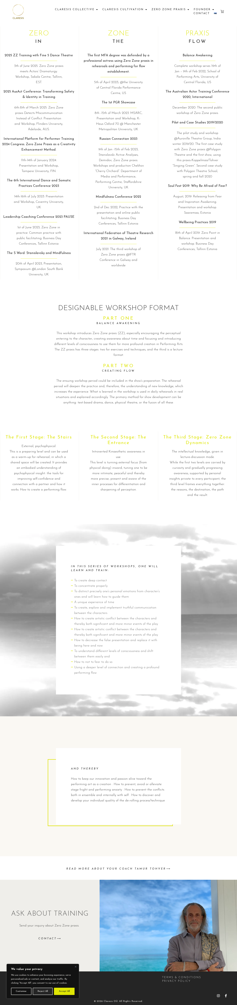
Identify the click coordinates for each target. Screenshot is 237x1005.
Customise (21, 991)
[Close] (76, 967)
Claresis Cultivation (124, 10)
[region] (43, 981)
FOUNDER (204, 10)
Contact (202, 13)
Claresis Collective (76, 10)
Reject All (43, 991)
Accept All (64, 991)
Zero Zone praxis (171, 10)
